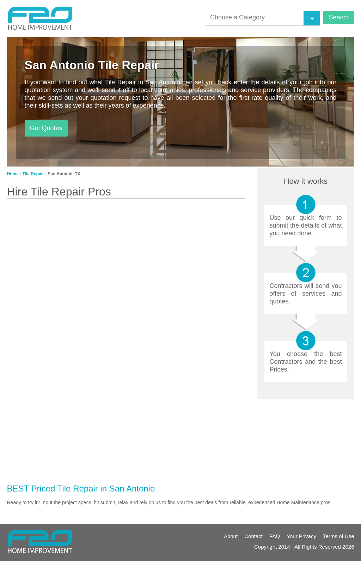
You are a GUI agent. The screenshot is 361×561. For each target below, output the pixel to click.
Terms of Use (338, 536)
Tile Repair (33, 173)
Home (13, 173)
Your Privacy (301, 536)
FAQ (274, 536)
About (231, 536)
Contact (253, 536)
